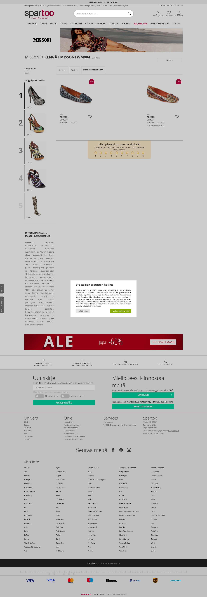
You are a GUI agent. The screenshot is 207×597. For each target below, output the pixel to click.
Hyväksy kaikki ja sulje (120, 311)
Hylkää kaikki (83, 311)
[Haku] (129, 13)
